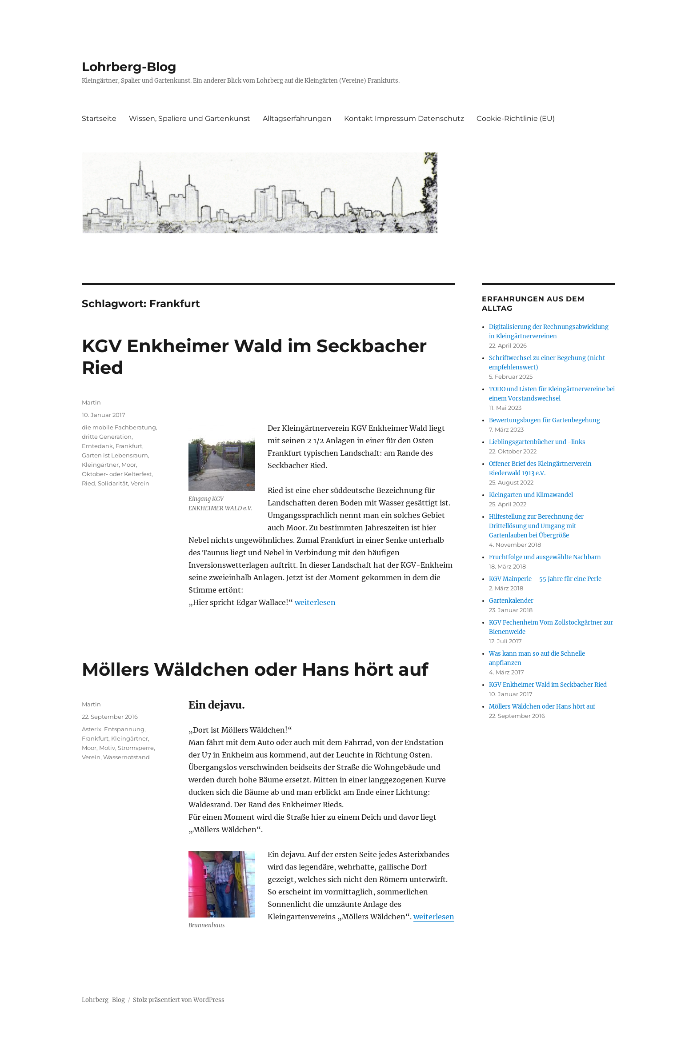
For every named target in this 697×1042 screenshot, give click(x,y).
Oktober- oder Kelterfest (117, 473)
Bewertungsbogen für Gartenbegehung (544, 420)
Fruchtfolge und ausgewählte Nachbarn (545, 557)
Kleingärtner (100, 464)
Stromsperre (136, 747)
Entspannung (124, 729)
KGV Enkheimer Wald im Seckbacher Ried (548, 685)
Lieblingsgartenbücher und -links (537, 442)
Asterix (91, 729)
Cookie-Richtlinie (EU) (516, 118)
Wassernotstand (126, 757)
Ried (88, 483)
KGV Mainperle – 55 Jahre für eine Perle (545, 579)
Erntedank (97, 445)
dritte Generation (107, 436)
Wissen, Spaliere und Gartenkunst (189, 118)
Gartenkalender (511, 601)
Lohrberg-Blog (129, 66)
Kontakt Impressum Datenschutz (404, 118)
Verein (140, 483)
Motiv (107, 747)
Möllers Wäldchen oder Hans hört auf (255, 669)
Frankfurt (129, 445)
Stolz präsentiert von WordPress (178, 1000)
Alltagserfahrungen (297, 118)
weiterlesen (315, 602)
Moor (128, 464)
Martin (91, 402)
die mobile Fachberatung (119, 427)
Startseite (99, 118)
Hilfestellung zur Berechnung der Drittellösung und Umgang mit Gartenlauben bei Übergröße (536, 526)
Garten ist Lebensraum (115, 455)
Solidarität (113, 483)
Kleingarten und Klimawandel (531, 495)
